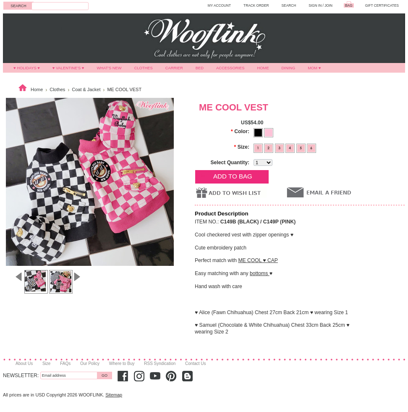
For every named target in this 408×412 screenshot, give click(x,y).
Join (328, 5)
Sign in (315, 5)
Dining (289, 68)
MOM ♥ (314, 68)
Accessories (230, 68)
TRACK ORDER (256, 5)
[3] (280, 147)
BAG (349, 5)
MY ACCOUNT (219, 5)
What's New (109, 68)
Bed (200, 68)
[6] (311, 147)
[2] (269, 147)
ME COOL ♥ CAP (258, 260)
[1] (259, 147)
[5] (301, 147)
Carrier (174, 68)
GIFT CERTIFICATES (382, 5)
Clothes (143, 68)
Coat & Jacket (86, 89)
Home (263, 68)
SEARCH (289, 5)
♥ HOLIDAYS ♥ (26, 68)
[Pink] (268, 132)
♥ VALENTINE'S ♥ (68, 68)
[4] (290, 147)
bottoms (259, 273)
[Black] (259, 132)
